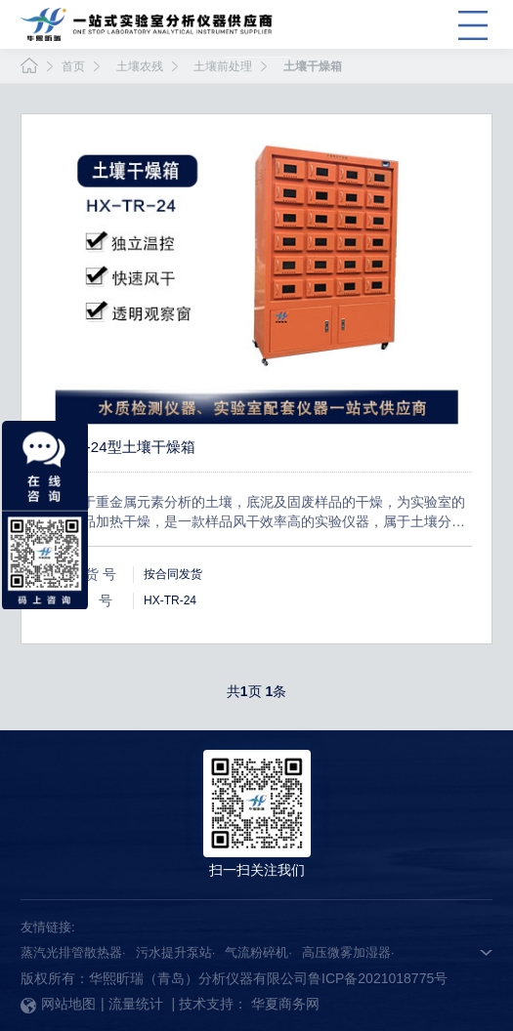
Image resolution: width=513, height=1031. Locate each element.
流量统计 (135, 1003)
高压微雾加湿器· (348, 952)
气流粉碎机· (258, 952)
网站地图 (58, 1003)
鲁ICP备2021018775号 (378, 978)
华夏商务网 (285, 1003)
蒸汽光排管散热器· (73, 952)
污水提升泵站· (176, 952)
